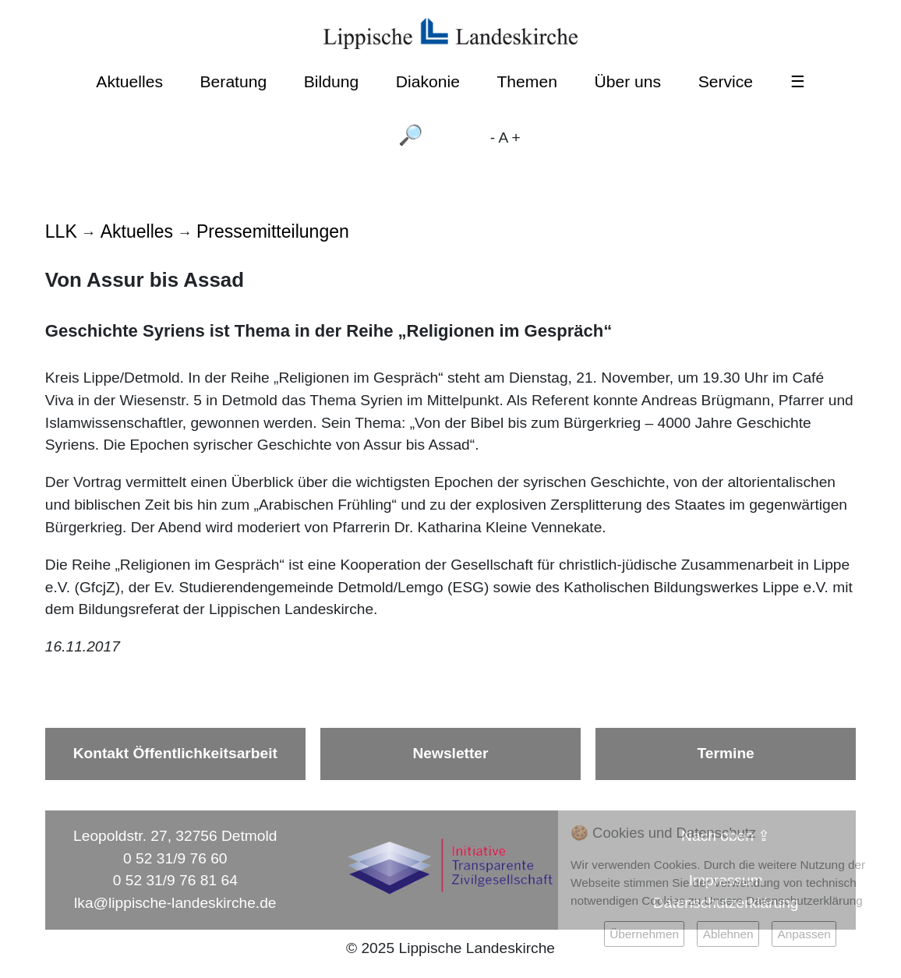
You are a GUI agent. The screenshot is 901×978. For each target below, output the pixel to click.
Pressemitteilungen (272, 231)
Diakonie (428, 81)
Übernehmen (644, 934)
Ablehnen (728, 934)
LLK (61, 231)
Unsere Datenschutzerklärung (784, 900)
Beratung (233, 81)
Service (725, 81)
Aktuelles (129, 81)
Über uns (627, 81)
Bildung (331, 81)
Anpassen (803, 934)
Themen (526, 81)
